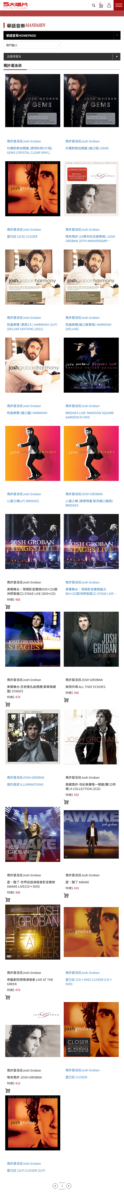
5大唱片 (15, 5)
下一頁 (68, 1186)
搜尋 (93, 5)
